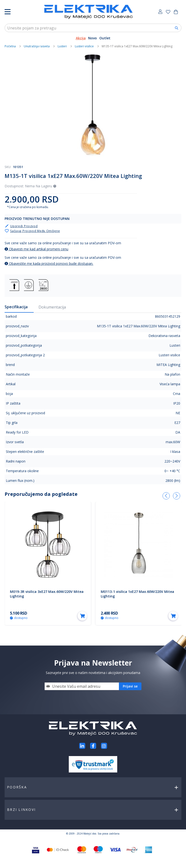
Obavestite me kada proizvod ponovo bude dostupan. (49, 263)
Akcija (81, 38)
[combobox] (93, 28)
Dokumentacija (52, 307)
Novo (92, 38)
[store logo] (88, 12)
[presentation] (166, 495)
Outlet (104, 38)
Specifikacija (16, 306)
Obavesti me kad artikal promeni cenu (36, 249)
